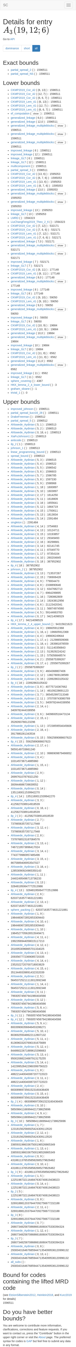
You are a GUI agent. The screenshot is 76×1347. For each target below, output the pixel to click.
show (36, 113)
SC (5, 5)
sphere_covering (21, 380)
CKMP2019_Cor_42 (23, 90)
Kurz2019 (66, 1295)
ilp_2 (14, 444)
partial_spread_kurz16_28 (27, 412)
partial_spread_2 (21, 69)
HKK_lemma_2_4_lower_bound (30, 384)
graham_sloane (20, 388)
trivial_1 (15, 392)
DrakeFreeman (20, 416)
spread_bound (19, 455)
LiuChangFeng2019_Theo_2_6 (30, 221)
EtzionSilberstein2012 (22, 1295)
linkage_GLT (18, 158)
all (36, 48)
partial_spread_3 (21, 170)
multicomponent (20, 166)
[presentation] (26, 30)
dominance (12, 48)
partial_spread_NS (22, 73)
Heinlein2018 (45, 1295)
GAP (29, 1341)
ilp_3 (14, 1015)
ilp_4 (14, 565)
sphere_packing (20, 909)
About (42, 1337)
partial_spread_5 (21, 420)
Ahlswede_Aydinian (23, 424)
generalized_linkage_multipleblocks (32, 125)
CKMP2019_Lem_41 (23, 101)
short (27, 48)
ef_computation (20, 113)
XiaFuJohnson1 (20, 436)
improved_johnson (22, 408)
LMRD (15, 218)
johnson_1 (17, 448)
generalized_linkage (23, 117)
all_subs (16, 1261)
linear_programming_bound (27, 451)
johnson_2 (17, 569)
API (12, 39)
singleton (16, 522)
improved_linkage (21, 150)
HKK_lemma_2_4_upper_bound (30, 624)
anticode (16, 440)
